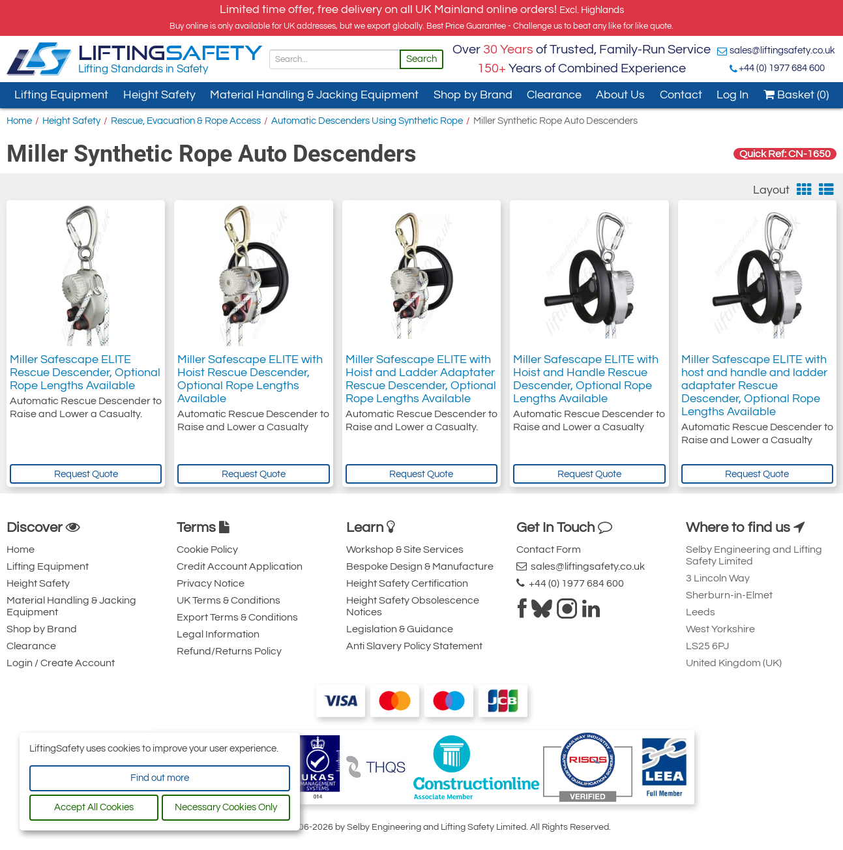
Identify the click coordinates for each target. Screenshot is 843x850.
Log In (732, 95)
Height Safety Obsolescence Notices (412, 606)
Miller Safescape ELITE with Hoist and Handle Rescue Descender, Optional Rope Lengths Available (585, 379)
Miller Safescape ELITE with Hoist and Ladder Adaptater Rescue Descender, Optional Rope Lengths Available (421, 379)
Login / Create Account (61, 663)
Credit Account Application (240, 566)
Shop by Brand (473, 95)
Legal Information (218, 634)
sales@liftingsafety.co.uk (782, 50)
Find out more (159, 778)
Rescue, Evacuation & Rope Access (186, 121)
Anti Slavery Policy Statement (414, 646)
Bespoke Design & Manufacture (420, 566)
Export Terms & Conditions (237, 617)
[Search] (334, 59)
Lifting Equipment (61, 95)
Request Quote (86, 474)
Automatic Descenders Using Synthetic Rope (367, 121)
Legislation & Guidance (399, 629)
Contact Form (548, 549)
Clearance (554, 95)
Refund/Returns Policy (229, 651)
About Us (620, 95)
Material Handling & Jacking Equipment (314, 95)
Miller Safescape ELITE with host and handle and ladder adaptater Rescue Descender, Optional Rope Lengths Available (754, 385)
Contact (681, 95)
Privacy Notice (210, 583)
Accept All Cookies (94, 807)
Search (421, 59)
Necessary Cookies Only (226, 807)
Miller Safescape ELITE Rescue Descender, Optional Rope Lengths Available (85, 372)
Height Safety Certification (407, 583)
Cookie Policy (207, 549)
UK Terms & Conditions (228, 600)
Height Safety (159, 95)
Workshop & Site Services (405, 549)
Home (19, 121)
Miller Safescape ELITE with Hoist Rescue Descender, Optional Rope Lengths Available (250, 379)
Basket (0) (796, 95)
